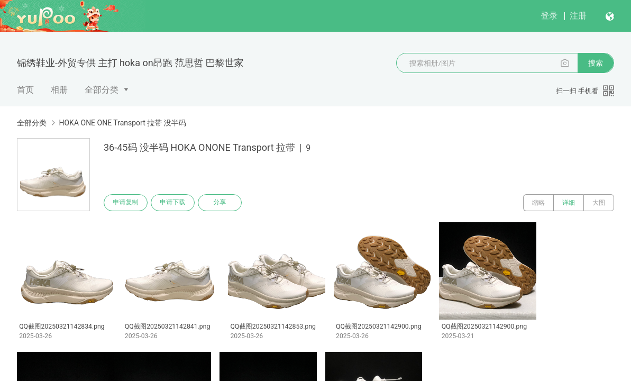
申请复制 (126, 202)
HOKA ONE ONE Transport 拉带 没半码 (122, 123)
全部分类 (101, 90)
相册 (59, 90)
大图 (598, 202)
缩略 (538, 202)
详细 (568, 202)
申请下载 (173, 202)
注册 (578, 16)
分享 (221, 202)
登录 (549, 16)
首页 (25, 90)
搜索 (595, 63)
